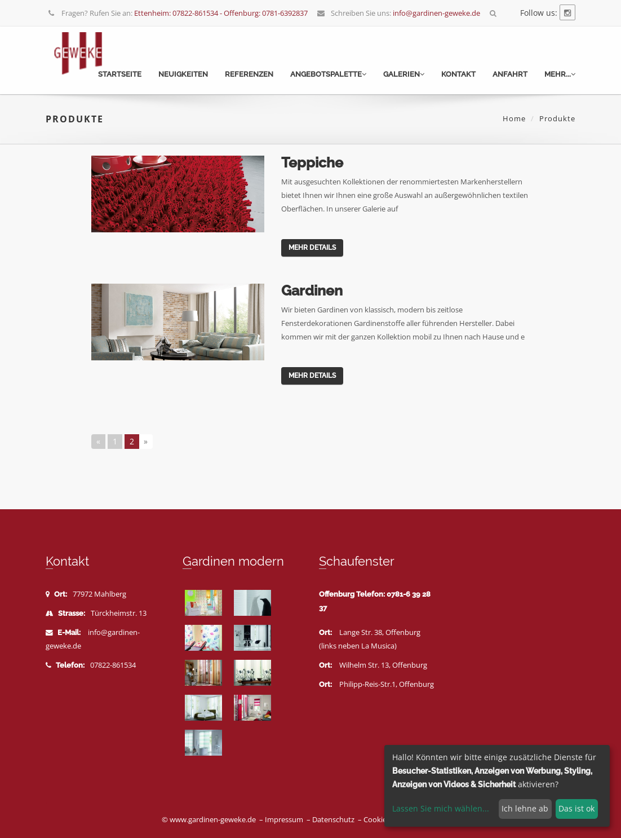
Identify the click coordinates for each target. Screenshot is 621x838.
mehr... (559, 74)
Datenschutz (333, 819)
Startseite (119, 74)
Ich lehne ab (525, 808)
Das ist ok (576, 808)
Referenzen (249, 74)
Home (514, 118)
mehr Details (312, 248)
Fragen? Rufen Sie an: (177, 13)
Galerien (403, 74)
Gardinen (312, 290)
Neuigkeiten (183, 74)
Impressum (284, 819)
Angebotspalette (328, 74)
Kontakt (458, 74)
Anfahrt (510, 74)
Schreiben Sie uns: (398, 13)
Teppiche (312, 162)
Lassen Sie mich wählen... (440, 808)
